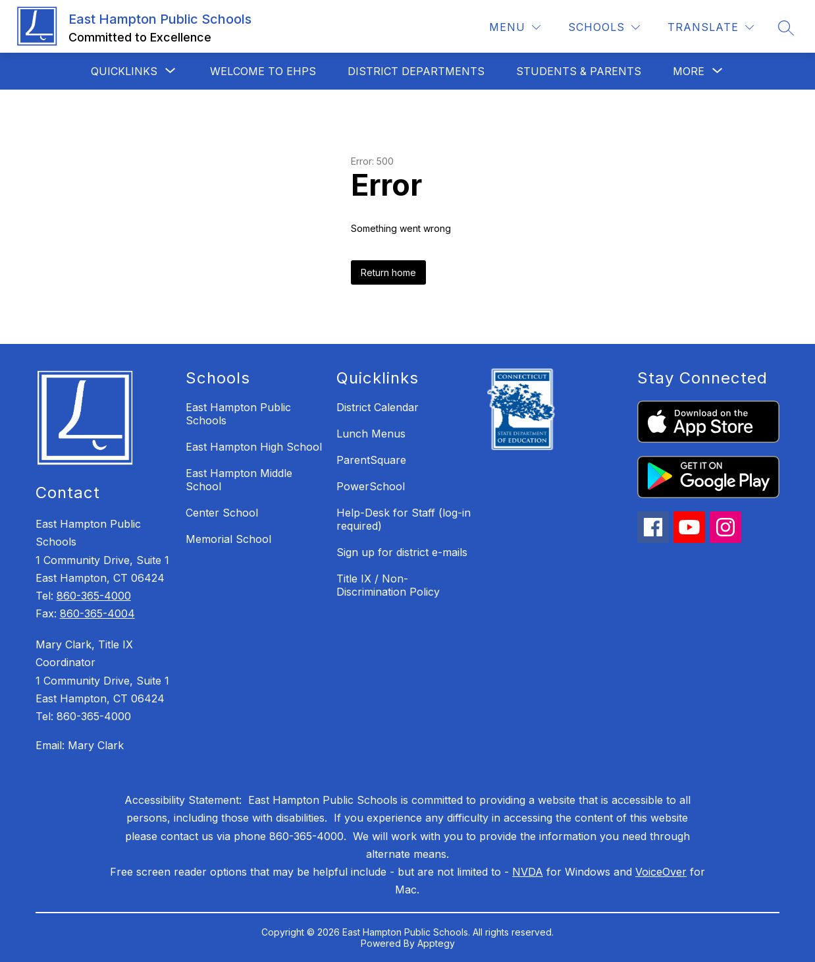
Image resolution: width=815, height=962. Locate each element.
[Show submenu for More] (688, 71)
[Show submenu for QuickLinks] (124, 71)
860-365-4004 (97, 613)
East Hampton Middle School (239, 480)
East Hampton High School (254, 446)
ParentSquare (371, 460)
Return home (388, 272)
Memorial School (228, 539)
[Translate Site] (710, 27)
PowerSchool (370, 486)
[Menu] (515, 27)
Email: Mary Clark (80, 745)
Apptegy (436, 943)
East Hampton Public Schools (238, 414)
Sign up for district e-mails (401, 552)
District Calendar (377, 407)
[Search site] (786, 28)
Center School (222, 512)
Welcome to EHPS (263, 71)
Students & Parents (578, 71)
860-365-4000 (94, 595)
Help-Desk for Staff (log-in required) (403, 519)
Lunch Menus (371, 433)
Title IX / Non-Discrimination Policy (388, 585)
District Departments (416, 71)
